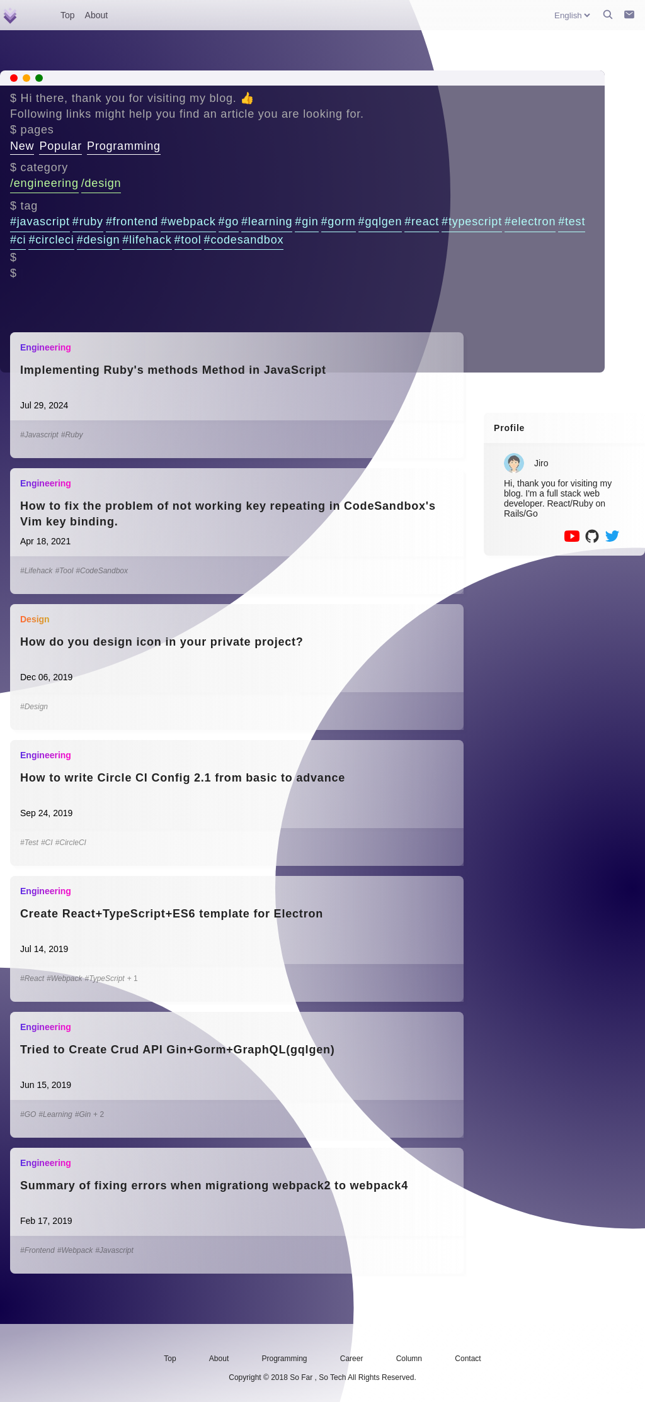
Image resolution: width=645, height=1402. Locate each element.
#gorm (338, 221)
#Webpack (64, 978)
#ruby (87, 221)
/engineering (44, 183)
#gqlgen (380, 221)
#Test (29, 842)
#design (98, 239)
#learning (266, 221)
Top (67, 15)
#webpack (188, 221)
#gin (306, 221)
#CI (47, 842)
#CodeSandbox (102, 570)
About (96, 15)
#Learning (55, 1114)
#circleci (51, 239)
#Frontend (37, 1250)
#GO (28, 1114)
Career (351, 1358)
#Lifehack (36, 570)
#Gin (83, 1114)
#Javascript (39, 434)
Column (409, 1358)
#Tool (64, 570)
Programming (124, 146)
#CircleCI (70, 842)
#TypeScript (105, 978)
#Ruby (72, 434)
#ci (18, 239)
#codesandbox (244, 239)
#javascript (40, 221)
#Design (34, 706)
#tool (188, 239)
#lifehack (146, 239)
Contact (468, 1358)
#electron (530, 221)
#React (32, 978)
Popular (60, 146)
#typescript (472, 221)
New (22, 146)
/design (101, 183)
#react (421, 221)
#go (229, 221)
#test (571, 221)
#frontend (132, 221)
